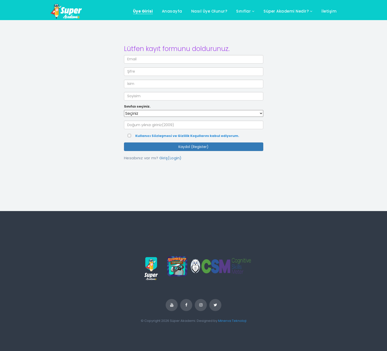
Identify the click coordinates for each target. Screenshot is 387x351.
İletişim (329, 11)
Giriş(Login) (170, 158)
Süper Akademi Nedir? (288, 11)
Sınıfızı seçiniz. (137, 106)
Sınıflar (245, 11)
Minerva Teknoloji (232, 320)
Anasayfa (172, 11)
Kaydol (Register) (193, 146)
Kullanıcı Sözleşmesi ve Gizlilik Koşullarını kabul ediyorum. (187, 136)
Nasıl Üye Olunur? (209, 11)
